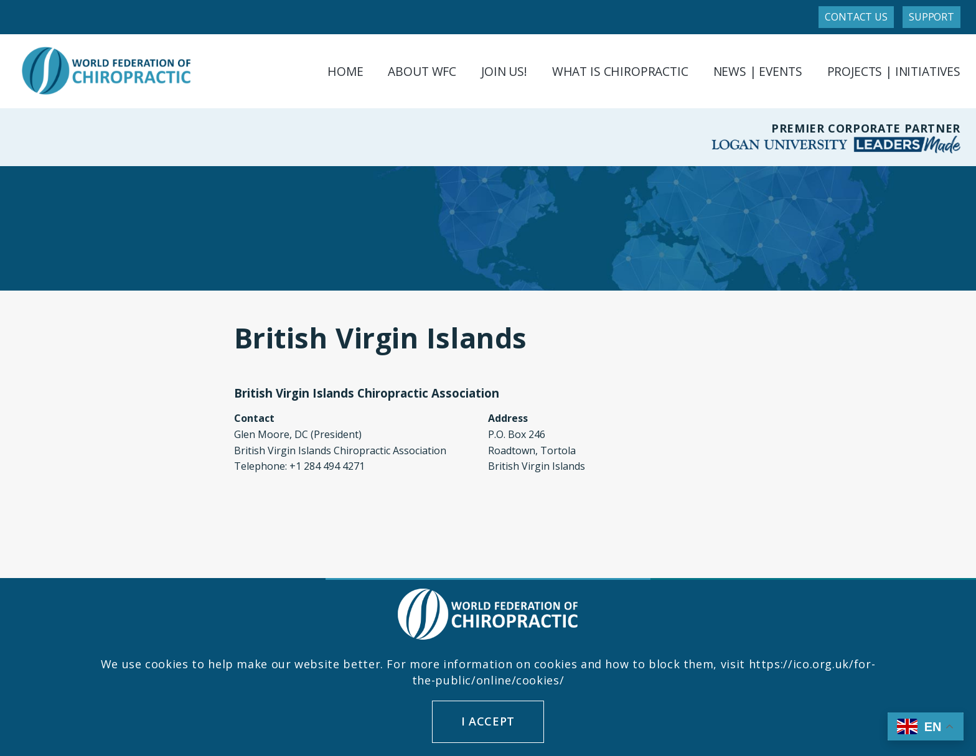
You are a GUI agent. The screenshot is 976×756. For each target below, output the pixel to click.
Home (345, 71)
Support (931, 17)
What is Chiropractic (620, 71)
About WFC (422, 71)
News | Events (757, 71)
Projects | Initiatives (893, 71)
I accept (488, 721)
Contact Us (856, 17)
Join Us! (504, 71)
